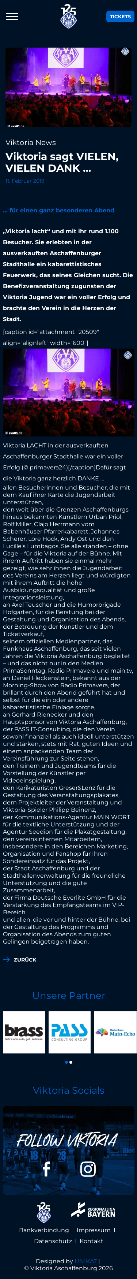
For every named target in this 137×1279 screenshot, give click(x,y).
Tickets (120, 16)
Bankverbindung (44, 1230)
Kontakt (91, 1241)
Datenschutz (53, 1241)
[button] (66, 1062)
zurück (25, 959)
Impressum (94, 1230)
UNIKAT (86, 1261)
